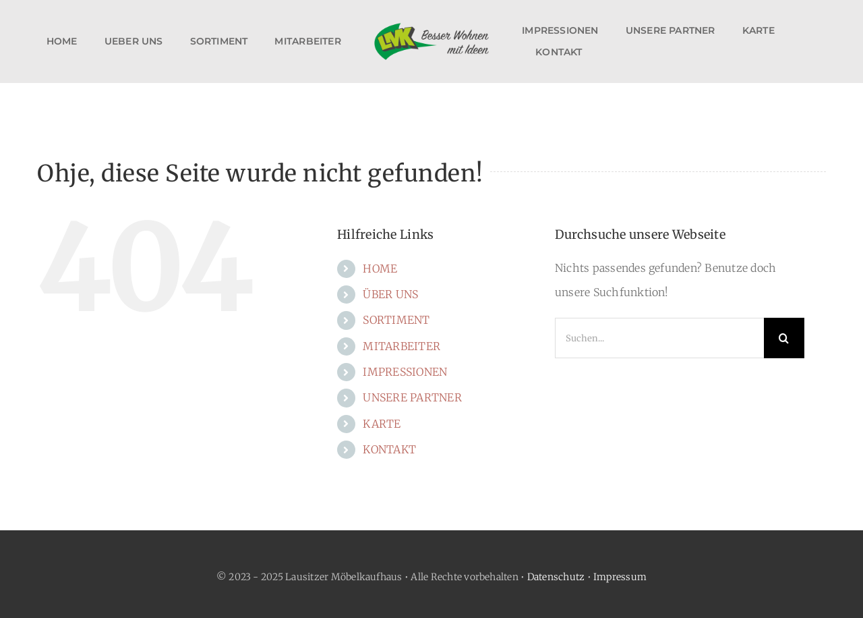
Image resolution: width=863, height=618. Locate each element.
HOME (380, 268)
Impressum (620, 577)
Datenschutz (556, 577)
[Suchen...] (659, 338)
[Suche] (784, 338)
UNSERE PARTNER (412, 397)
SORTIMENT (396, 320)
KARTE (381, 423)
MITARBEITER (401, 346)
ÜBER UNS (390, 294)
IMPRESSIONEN (405, 371)
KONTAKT (389, 449)
